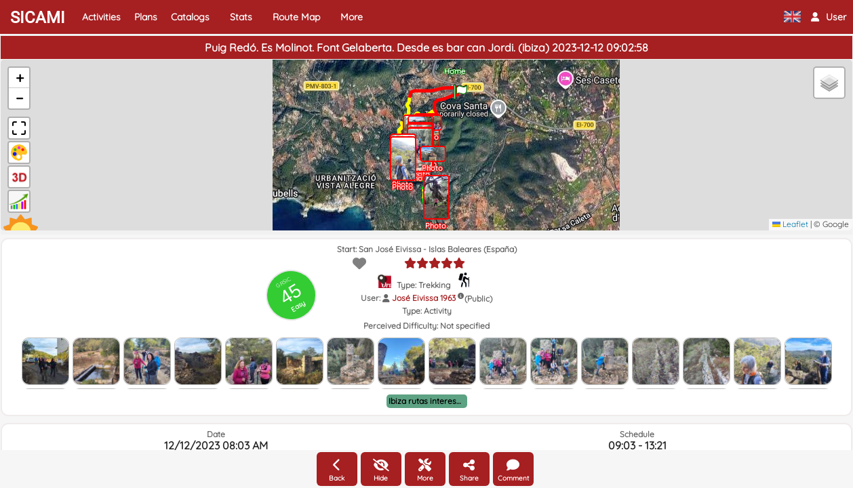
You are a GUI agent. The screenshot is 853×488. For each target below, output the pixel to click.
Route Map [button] (296, 17)
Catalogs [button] (190, 17)
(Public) (478, 298)
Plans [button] (145, 17)
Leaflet (790, 224)
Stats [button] (241, 17)
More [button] (351, 17)
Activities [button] (101, 17)
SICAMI (37, 17)
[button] (828, 17)
